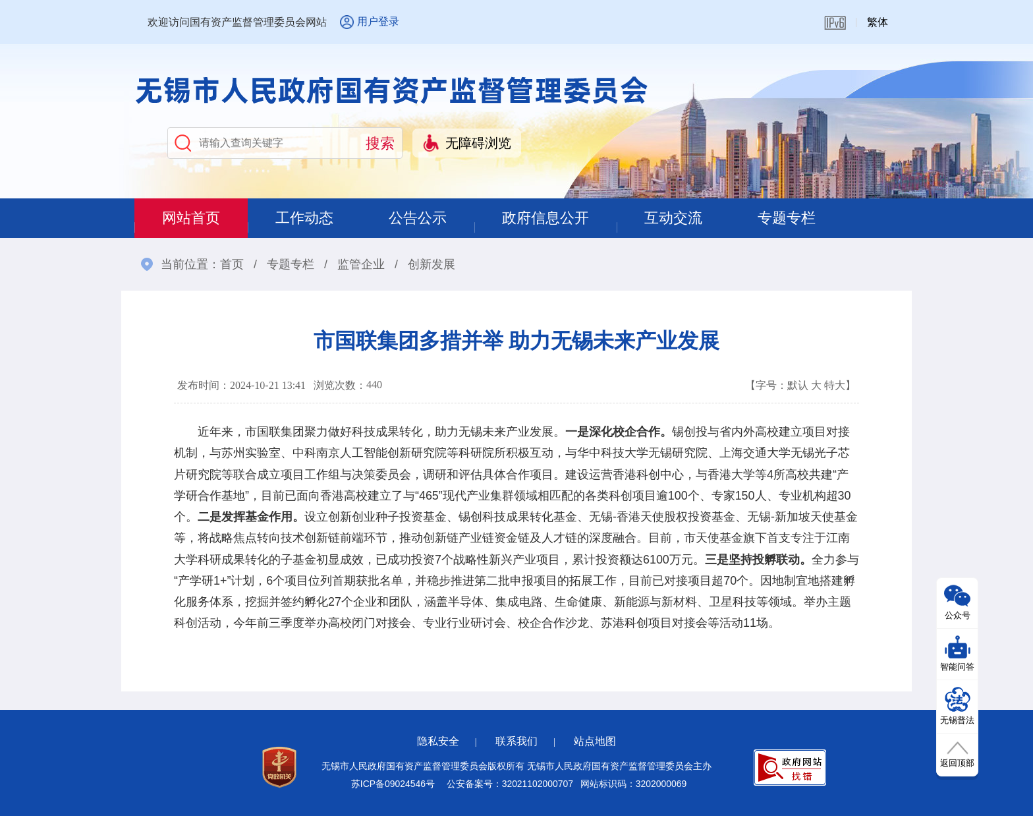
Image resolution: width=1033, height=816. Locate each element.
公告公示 (418, 218)
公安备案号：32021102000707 (510, 783)
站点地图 (595, 741)
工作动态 (304, 218)
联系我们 (516, 741)
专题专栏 (787, 218)
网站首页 (191, 218)
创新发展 (431, 264)
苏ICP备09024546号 (393, 783)
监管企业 (361, 264)
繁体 (877, 22)
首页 (232, 264)
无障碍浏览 (478, 143)
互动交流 (673, 218)
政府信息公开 (545, 218)
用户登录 (378, 21)
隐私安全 (438, 741)
